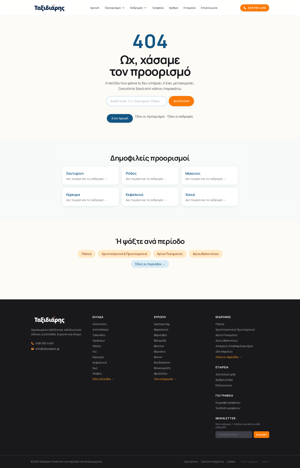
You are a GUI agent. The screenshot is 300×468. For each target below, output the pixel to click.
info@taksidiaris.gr (45, 349)
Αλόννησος (99, 324)
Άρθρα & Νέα (224, 380)
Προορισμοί (115, 8)
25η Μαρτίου (224, 351)
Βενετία (159, 346)
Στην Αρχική (119, 118)
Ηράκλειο (98, 340)
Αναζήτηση (181, 101)
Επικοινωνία (209, 8)
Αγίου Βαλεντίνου (206, 254)
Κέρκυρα (98, 357)
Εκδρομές (138, 8)
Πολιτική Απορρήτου (212, 461)
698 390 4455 (254, 8)
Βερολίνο (160, 351)
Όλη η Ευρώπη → (165, 379)
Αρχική (94, 8)
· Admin (265, 461)
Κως (95, 368)
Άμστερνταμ (162, 324)
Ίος (94, 351)
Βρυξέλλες (161, 373)
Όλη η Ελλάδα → (103, 379)
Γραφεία (158, 8)
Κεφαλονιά (99, 362)
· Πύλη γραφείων (249, 461)
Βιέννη (158, 357)
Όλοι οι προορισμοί (150, 116)
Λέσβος (97, 373)
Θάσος (96, 346)
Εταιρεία (190, 8)
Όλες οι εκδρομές (180, 116)
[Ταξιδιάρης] (49, 8)
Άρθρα (173, 8)
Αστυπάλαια (100, 329)
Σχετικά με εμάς (226, 374)
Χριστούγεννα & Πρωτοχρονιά (124, 254)
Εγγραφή (261, 434)
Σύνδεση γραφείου (228, 408)
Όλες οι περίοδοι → (150, 264)
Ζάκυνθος (99, 335)
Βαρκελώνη (161, 329)
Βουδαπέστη (162, 362)
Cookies (231, 461)
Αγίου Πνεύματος (170, 254)
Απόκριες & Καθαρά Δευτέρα (234, 346)
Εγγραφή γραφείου (228, 402)
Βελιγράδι (160, 340)
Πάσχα (87, 254)
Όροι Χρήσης (191, 461)
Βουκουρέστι (162, 368)
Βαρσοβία (160, 335)
